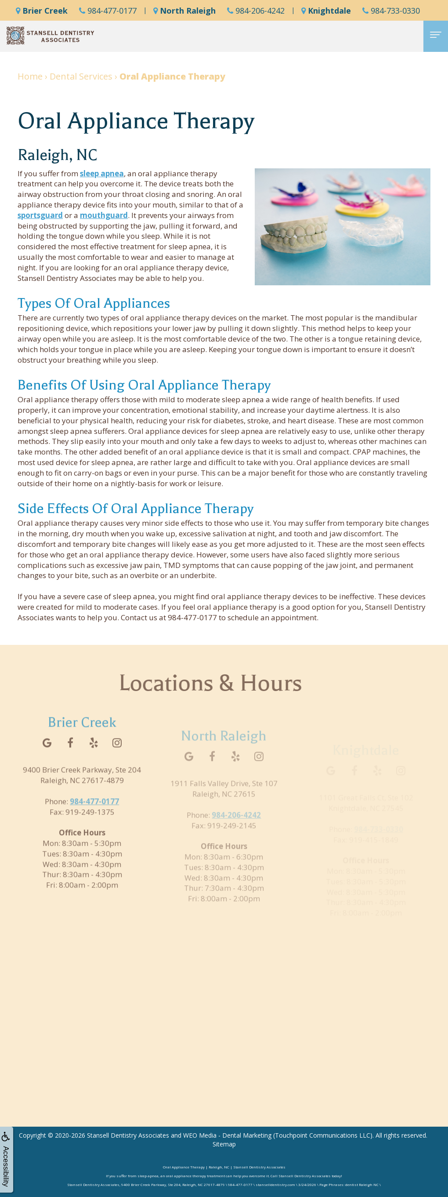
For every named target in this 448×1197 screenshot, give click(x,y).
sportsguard (40, 215)
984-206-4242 (256, 10)
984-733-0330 (391, 10)
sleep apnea (102, 173)
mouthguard (104, 215)
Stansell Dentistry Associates (128, 1135)
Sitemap (224, 1144)
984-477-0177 (108, 10)
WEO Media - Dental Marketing (227, 1135)
